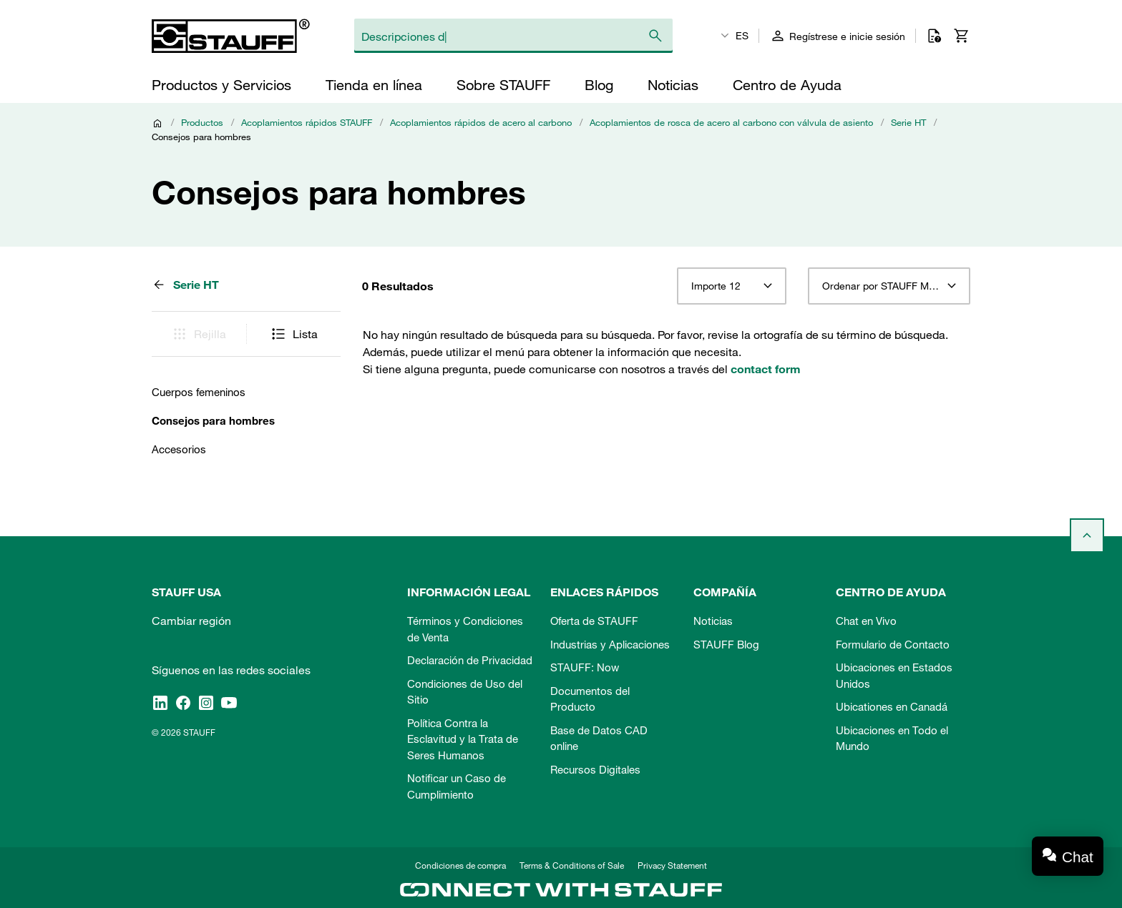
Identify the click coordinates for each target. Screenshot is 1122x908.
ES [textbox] (742, 35)
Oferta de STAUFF (594, 620)
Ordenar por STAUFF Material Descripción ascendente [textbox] (889, 286)
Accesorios (179, 449)
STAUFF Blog (726, 644)
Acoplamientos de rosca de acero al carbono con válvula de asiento (731, 122)
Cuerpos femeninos (198, 391)
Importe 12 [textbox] (716, 286)
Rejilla (198, 333)
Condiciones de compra (460, 865)
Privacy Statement (672, 865)
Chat (1077, 857)
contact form (766, 369)
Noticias (713, 620)
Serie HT (908, 122)
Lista (294, 333)
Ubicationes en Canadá (891, 706)
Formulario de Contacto (893, 644)
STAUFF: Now (584, 667)
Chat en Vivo (866, 620)
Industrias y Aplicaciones (610, 644)
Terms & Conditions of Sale (571, 865)
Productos (202, 122)
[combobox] (731, 286)
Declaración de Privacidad (469, 659)
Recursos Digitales (595, 769)
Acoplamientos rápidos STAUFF (306, 122)
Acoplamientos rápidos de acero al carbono (481, 122)
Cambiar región (191, 620)
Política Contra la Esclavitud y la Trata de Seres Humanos (462, 738)
